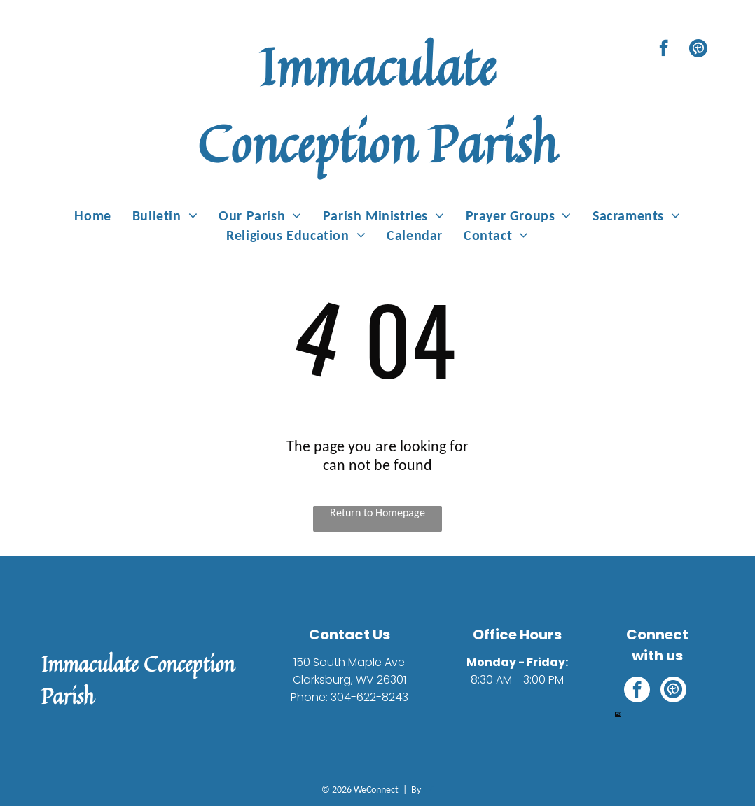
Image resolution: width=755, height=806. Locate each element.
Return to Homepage (377, 512)
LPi (428, 790)
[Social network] (698, 50)
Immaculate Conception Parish (377, 105)
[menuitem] (92, 215)
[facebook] (663, 50)
